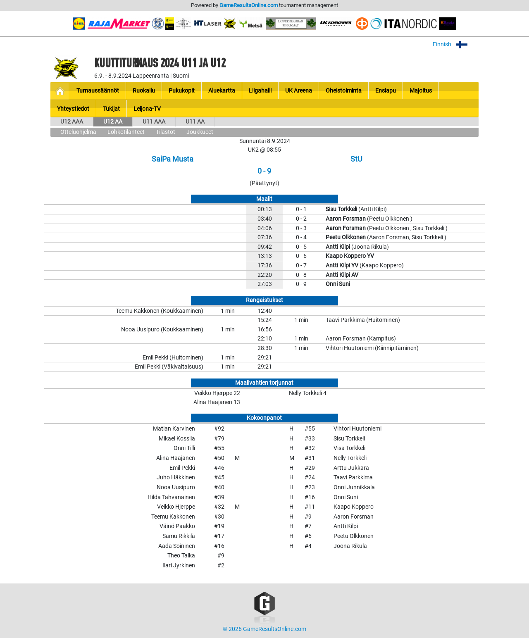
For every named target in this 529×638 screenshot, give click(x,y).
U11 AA (195, 121)
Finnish (456, 44)
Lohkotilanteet (126, 132)
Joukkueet (199, 132)
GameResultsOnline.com (248, 5)
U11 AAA (154, 121)
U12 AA (112, 121)
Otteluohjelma (78, 132)
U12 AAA (71, 121)
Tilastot (165, 132)
